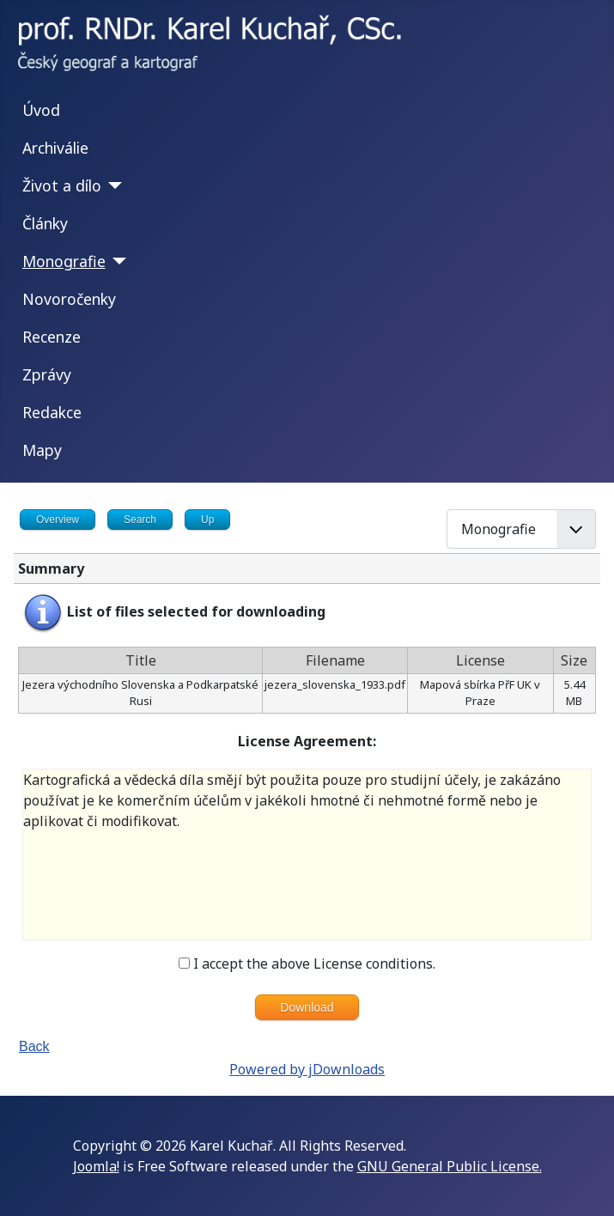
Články (45, 223)
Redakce (52, 412)
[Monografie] (116, 261)
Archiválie (55, 147)
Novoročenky (69, 299)
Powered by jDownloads (307, 1069)
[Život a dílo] (112, 185)
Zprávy (46, 374)
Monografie (64, 261)
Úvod (41, 110)
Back (34, 1046)
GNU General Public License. (449, 1166)
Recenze (51, 336)
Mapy (42, 450)
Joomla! (96, 1166)
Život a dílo (61, 185)
